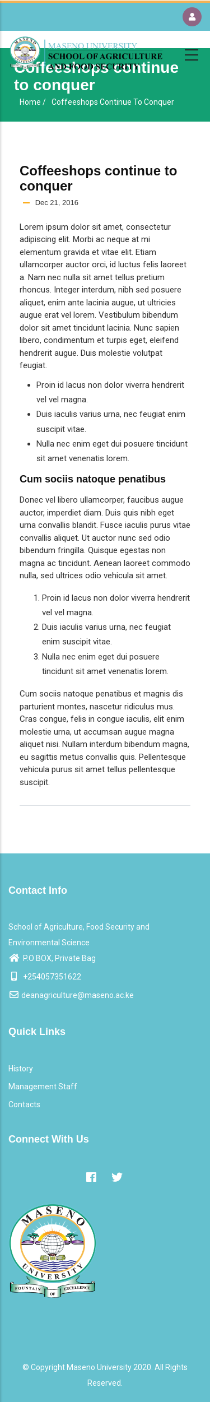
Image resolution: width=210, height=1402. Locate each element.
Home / (33, 102)
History (20, 1068)
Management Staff (42, 1086)
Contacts (24, 1104)
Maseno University (99, 1367)
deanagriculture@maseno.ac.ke (71, 995)
